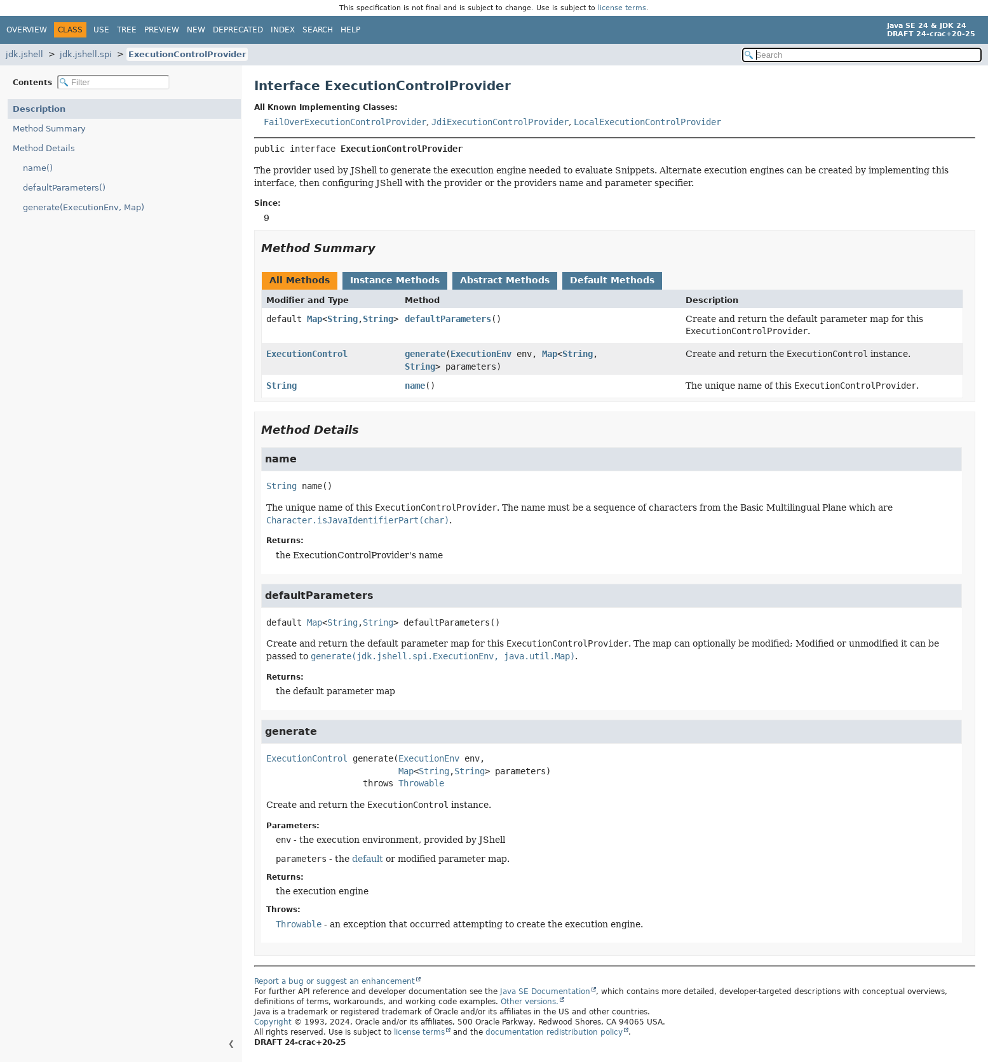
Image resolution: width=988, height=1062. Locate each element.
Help (350, 29)
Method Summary (49, 128)
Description (39, 109)
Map (314, 319)
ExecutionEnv (480, 354)
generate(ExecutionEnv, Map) (83, 207)
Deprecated (238, 29)
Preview (161, 29)
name (415, 385)
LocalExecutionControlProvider (647, 122)
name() (38, 168)
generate (425, 354)
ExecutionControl (307, 354)
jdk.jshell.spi (86, 54)
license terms (622, 8)
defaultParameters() (64, 187)
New (196, 29)
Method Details (44, 148)
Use (101, 29)
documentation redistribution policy (554, 1032)
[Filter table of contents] (113, 82)
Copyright (273, 1022)
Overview (26, 29)
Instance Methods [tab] (395, 280)
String (342, 319)
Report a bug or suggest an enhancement (334, 981)
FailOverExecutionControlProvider (345, 122)
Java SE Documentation (545, 991)
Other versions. (529, 1001)
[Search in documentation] (862, 55)
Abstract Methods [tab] (505, 280)
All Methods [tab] (299, 280)
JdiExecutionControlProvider (500, 122)
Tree (127, 29)
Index (283, 29)
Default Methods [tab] (612, 280)
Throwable (421, 783)
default (367, 859)
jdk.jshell (24, 54)
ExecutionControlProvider (187, 54)
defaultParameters (448, 319)
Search (317, 29)
